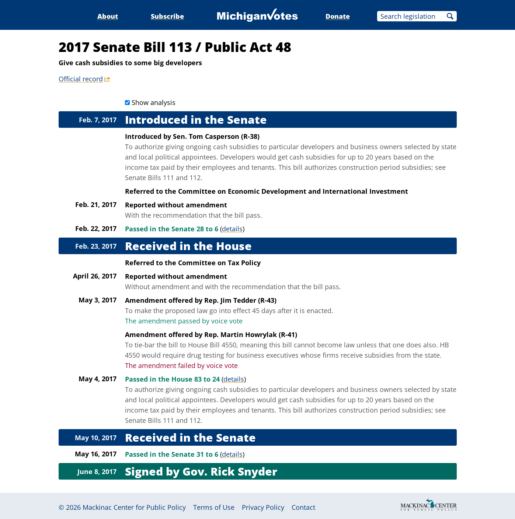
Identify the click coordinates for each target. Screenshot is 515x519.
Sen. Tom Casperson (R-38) (216, 136)
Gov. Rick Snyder (229, 471)
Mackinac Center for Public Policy (134, 507)
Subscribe (167, 16)
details (232, 228)
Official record (81, 78)
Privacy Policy (263, 507)
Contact (303, 507)
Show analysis (153, 102)
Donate (338, 16)
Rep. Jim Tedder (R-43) (240, 300)
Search (450, 16)
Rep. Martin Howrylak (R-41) (250, 334)
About (107, 16)
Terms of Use (213, 507)
